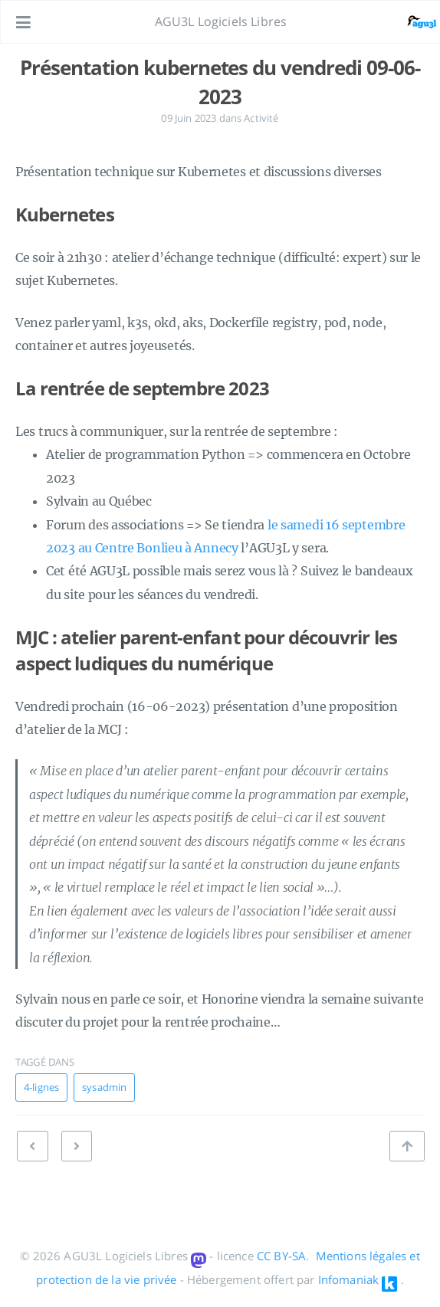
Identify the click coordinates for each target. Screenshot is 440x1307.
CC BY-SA (281, 1255)
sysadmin (104, 1087)
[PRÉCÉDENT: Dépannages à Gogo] (76, 1146)
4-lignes (41, 1087)
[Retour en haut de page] (407, 1146)
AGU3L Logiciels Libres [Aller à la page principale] (221, 21)
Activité (261, 118)
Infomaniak (348, 1279)
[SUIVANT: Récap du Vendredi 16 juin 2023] (32, 1146)
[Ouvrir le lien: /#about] (413, 22)
